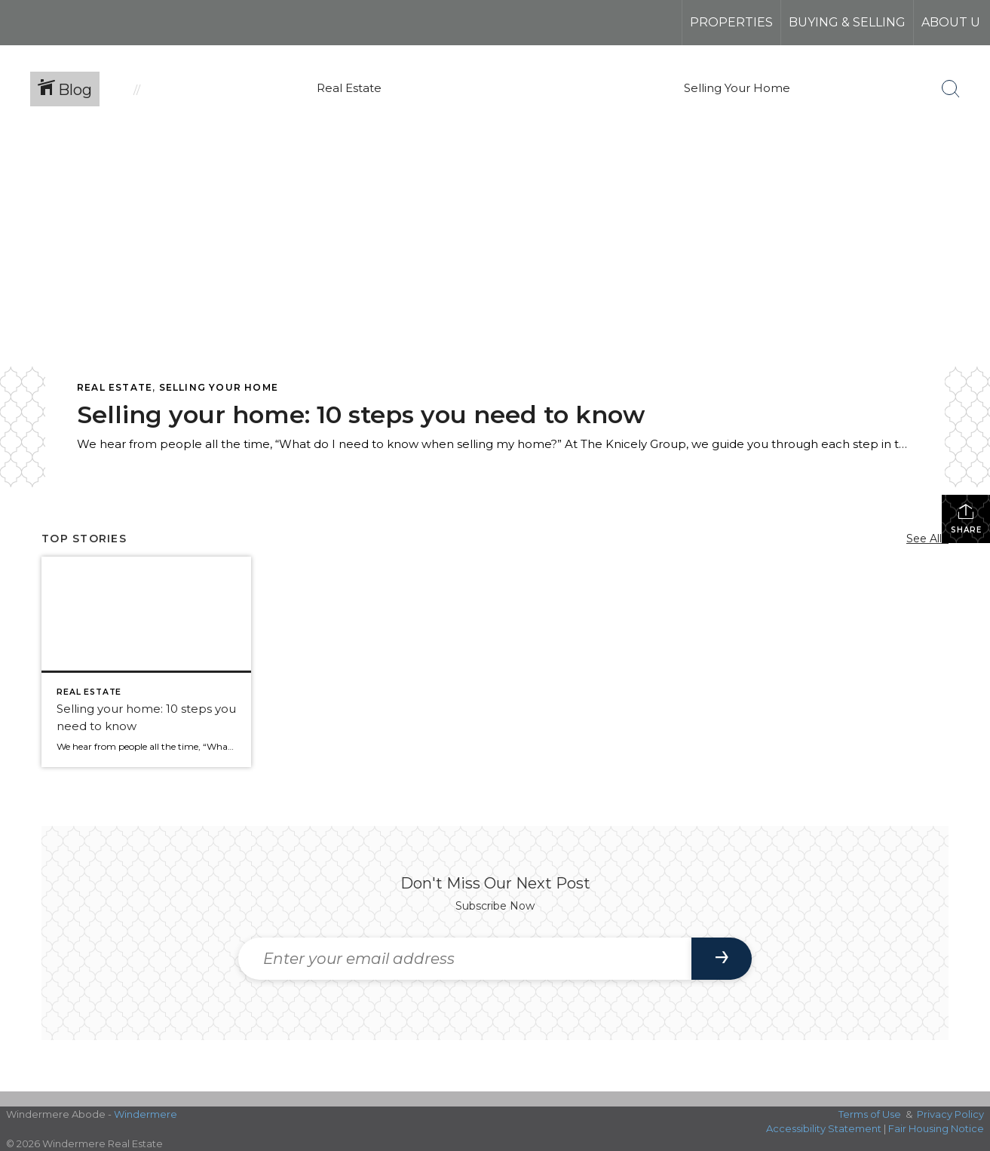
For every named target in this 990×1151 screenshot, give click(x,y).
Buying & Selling (847, 22)
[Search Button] (950, 89)
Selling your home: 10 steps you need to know (361, 414)
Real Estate (114, 387)
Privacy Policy (950, 1114)
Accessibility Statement (823, 1128)
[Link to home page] (68, 22)
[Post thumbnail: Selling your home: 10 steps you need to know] (146, 661)
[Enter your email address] (465, 959)
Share (966, 518)
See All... (927, 538)
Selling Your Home (218, 387)
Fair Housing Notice (936, 1128)
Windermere (145, 1114)
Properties (731, 22)
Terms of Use (869, 1114)
